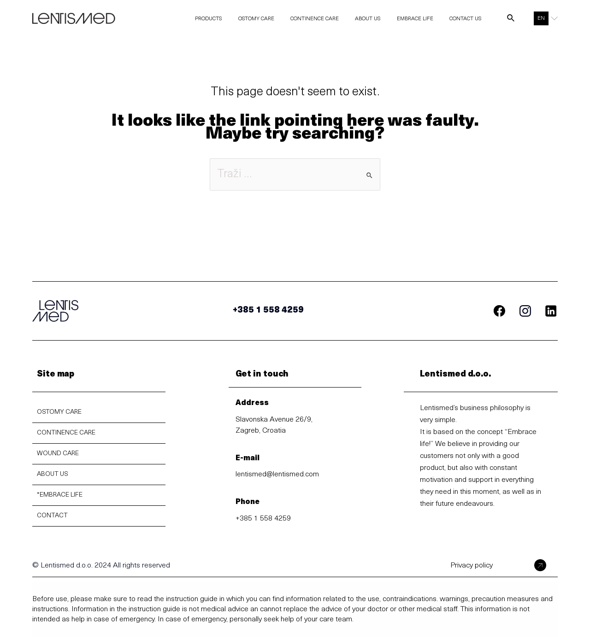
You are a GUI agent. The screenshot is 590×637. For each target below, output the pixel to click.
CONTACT (52, 515)
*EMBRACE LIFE (60, 495)
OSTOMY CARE (59, 412)
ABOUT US (52, 474)
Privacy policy (471, 565)
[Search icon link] (511, 20)
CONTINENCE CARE (66, 432)
